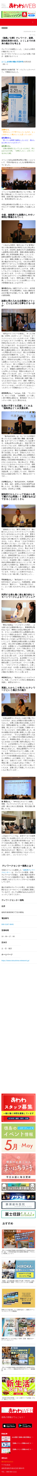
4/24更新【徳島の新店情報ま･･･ (22, 1437)
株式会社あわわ (7, 1462)
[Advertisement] (18, 1027)
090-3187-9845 (7, 924)
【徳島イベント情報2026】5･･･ (22, 1443)
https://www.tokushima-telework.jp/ (15, 961)
